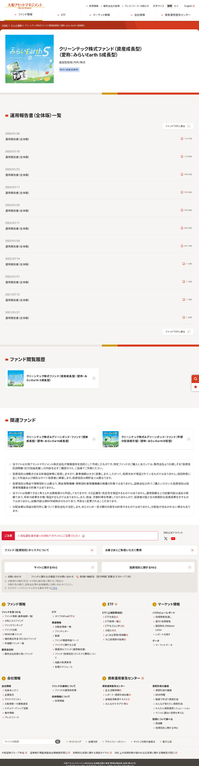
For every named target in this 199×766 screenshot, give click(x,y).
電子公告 (167, 741)
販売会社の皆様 (111, 6)
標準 (169, 6)
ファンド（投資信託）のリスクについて (27, 550)
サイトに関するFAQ (45, 567)
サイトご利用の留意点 (144, 741)
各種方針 (93, 741)
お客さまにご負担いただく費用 (123, 550)
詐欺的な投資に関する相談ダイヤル (91, 752)
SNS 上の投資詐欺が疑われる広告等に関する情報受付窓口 (145, 752)
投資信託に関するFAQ (142, 567)
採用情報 (93, 6)
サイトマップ (75, 741)
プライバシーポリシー (115, 741)
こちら (54, 588)
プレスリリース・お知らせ (137, 6)
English (188, 6)
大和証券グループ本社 (13, 752)
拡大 (176, 6)
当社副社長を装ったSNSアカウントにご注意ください (50, 535)
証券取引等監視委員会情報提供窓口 (48, 752)
